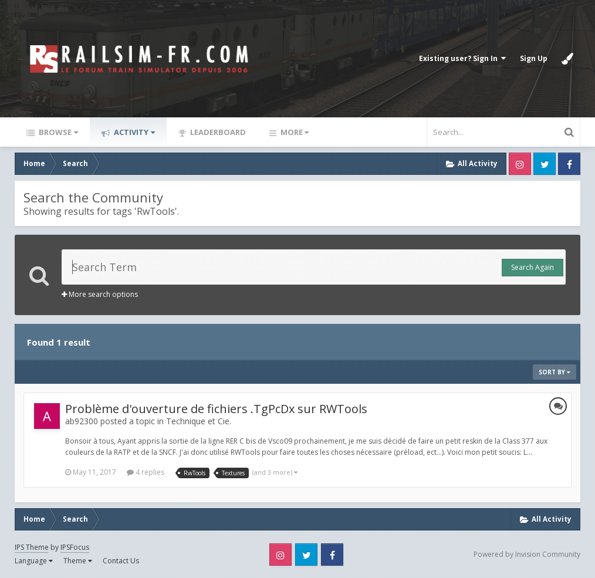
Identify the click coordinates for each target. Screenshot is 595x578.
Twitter (544, 164)
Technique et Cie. (198, 421)
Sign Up (533, 58)
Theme (77, 561)
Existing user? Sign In (462, 58)
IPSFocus (74, 547)
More (294, 132)
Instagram (520, 164)
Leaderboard (217, 132)
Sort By (554, 372)
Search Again (532, 267)
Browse (57, 132)
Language (34, 561)
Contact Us (121, 561)
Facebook (569, 164)
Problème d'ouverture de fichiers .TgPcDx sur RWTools (216, 409)
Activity (133, 132)
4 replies (145, 472)
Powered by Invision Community (527, 554)
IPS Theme (32, 547)
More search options (100, 294)
